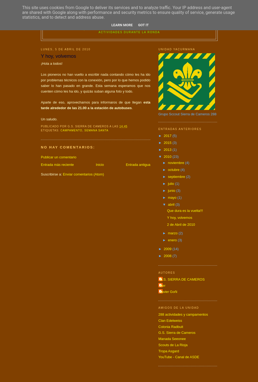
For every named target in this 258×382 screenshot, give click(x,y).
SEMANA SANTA (96, 130)
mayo (172, 198)
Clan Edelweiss (170, 321)
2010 (168, 157)
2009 (168, 249)
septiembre (177, 177)
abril (171, 205)
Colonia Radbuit (170, 327)
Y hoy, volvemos (179, 218)
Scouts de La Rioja (172, 345)
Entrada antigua (138, 165)
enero (173, 240)
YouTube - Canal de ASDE (178, 357)
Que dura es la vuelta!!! (185, 211)
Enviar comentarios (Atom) (83, 174)
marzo (173, 233)
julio (171, 184)
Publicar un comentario (58, 157)
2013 (168, 150)
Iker (163, 286)
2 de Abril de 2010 (181, 225)
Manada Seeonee (172, 339)
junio (172, 191)
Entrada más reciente (57, 165)
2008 (168, 256)
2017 (168, 136)
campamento (71, 130)
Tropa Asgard (168, 351)
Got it (143, 25)
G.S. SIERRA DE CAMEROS (182, 279)
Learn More (122, 25)
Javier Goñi (168, 292)
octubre (174, 170)
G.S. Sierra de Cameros (177, 333)
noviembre (176, 163)
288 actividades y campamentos (183, 314)
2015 (168, 143)
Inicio (100, 165)
